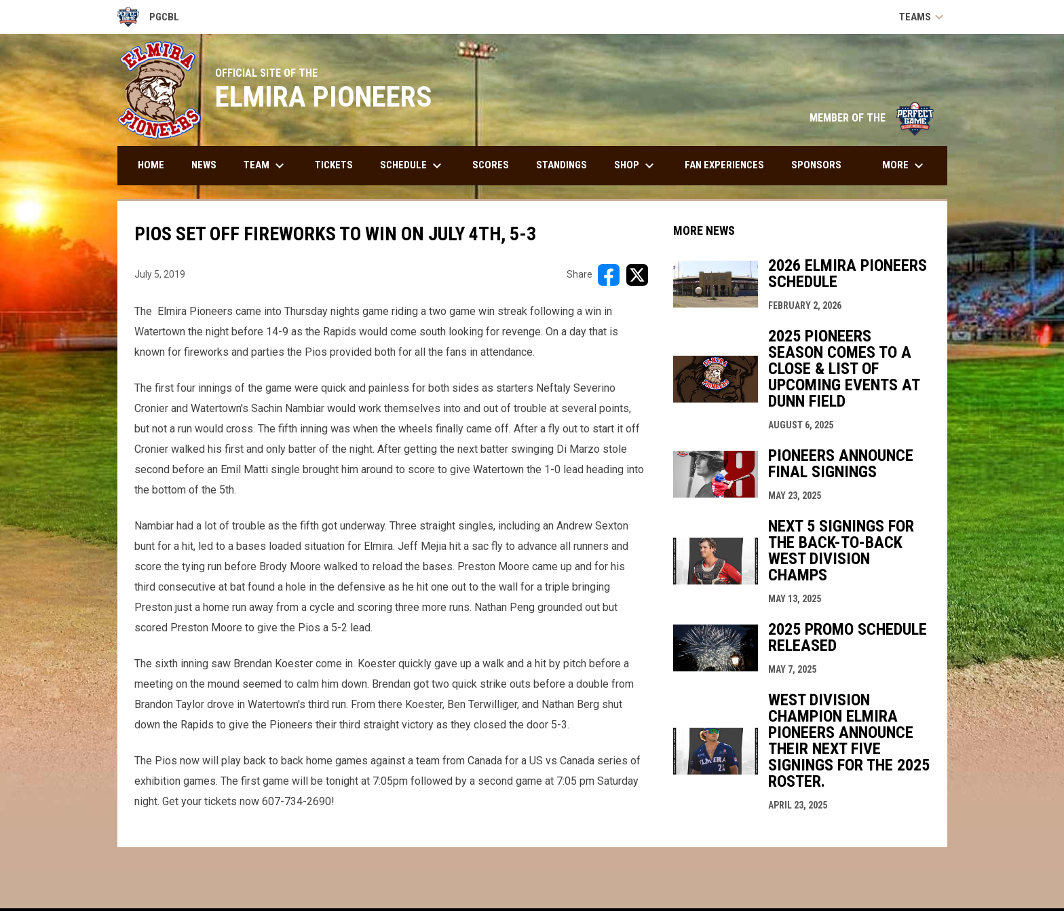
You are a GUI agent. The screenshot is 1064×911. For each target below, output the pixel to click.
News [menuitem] (203, 165)
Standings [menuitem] (561, 165)
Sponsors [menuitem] (816, 165)
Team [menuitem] (266, 165)
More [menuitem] (904, 165)
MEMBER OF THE (872, 117)
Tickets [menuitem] (334, 165)
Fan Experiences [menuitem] (724, 165)
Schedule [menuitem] (412, 165)
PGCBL (148, 17)
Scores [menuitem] (490, 165)
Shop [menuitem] (636, 165)
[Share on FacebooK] (609, 275)
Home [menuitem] (151, 165)
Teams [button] (923, 17)
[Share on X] (637, 275)
